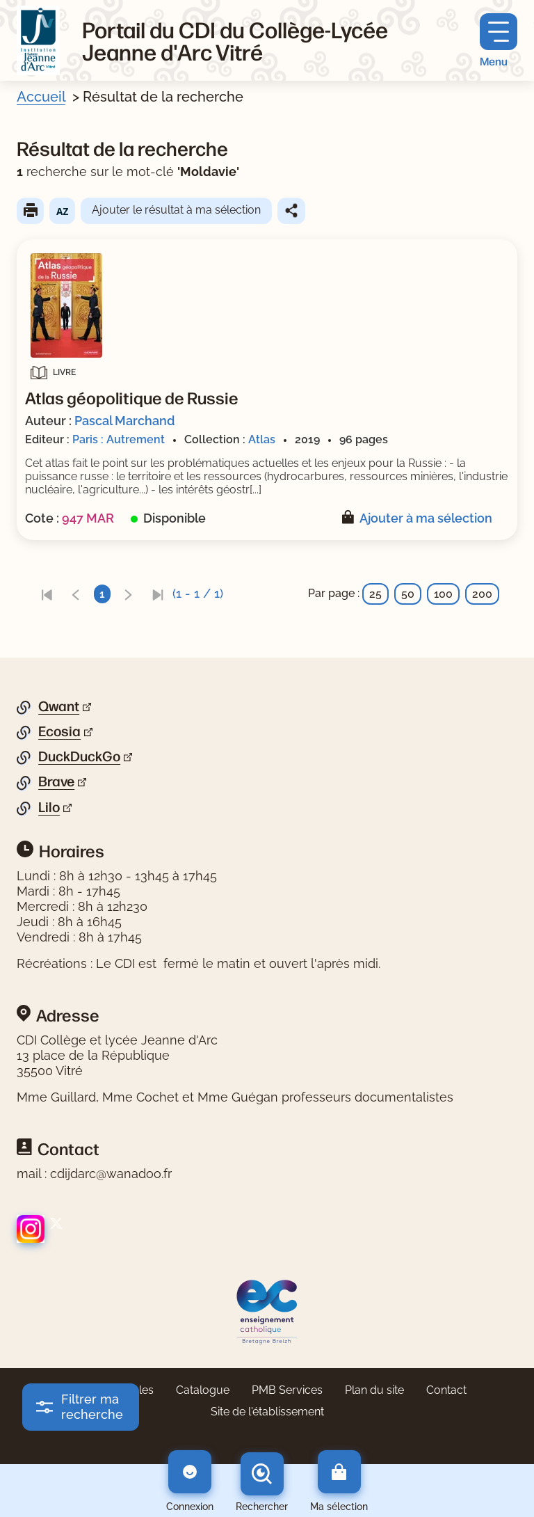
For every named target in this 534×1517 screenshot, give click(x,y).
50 (407, 594)
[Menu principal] (498, 40)
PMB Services (287, 1390)
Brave (56, 781)
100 (443, 594)
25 (375, 594)
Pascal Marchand (124, 420)
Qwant (58, 706)
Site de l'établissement (267, 1411)
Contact (446, 1390)
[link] (46, 594)
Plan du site (374, 1390)
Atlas (261, 439)
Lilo (49, 807)
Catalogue (202, 1390)
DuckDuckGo (79, 756)
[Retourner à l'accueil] (38, 40)
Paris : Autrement (118, 439)
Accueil (41, 96)
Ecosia (59, 731)
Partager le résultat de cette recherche (291, 211)
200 (482, 594)
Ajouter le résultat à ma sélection (176, 209)
